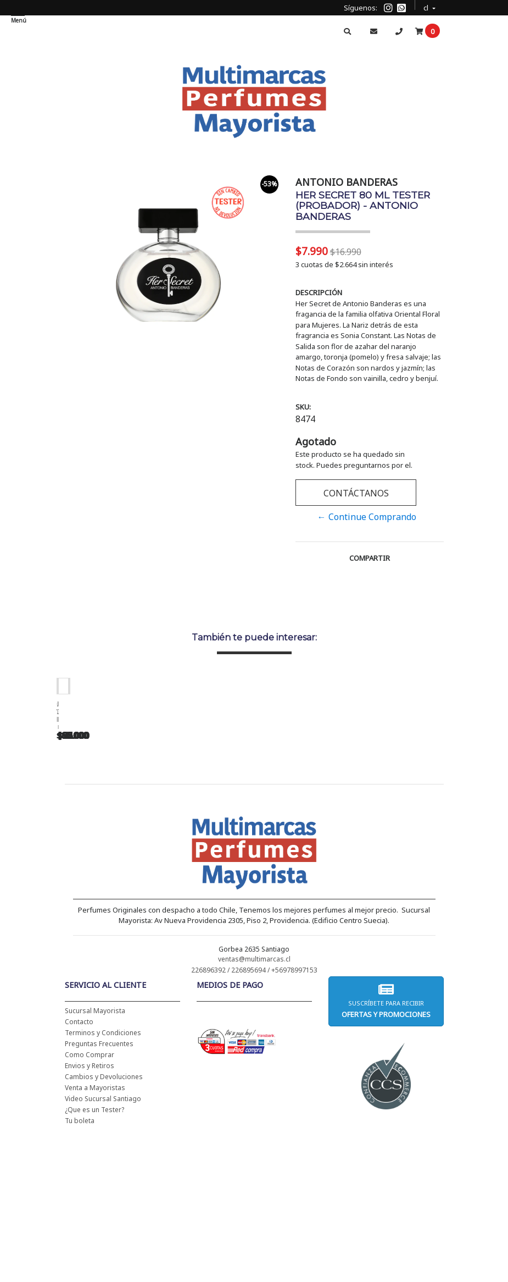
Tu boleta (79, 1262)
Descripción (318, 292)
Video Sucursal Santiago (103, 1240)
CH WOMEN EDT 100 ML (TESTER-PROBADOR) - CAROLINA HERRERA (287, 849)
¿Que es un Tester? (94, 1251)
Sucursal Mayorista (95, 1152)
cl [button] (426, 6)
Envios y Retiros (89, 1207)
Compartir (369, 558)
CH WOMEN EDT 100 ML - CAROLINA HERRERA (133, 845)
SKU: (303, 407)
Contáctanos (355, 493)
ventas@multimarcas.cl (254, 1101)
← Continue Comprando (366, 517)
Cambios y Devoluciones (104, 1218)
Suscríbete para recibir (386, 1142)
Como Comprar (89, 1196)
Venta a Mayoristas (95, 1229)
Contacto (79, 1163)
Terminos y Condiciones (103, 1174)
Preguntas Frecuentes (99, 1185)
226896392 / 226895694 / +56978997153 (254, 1112)
